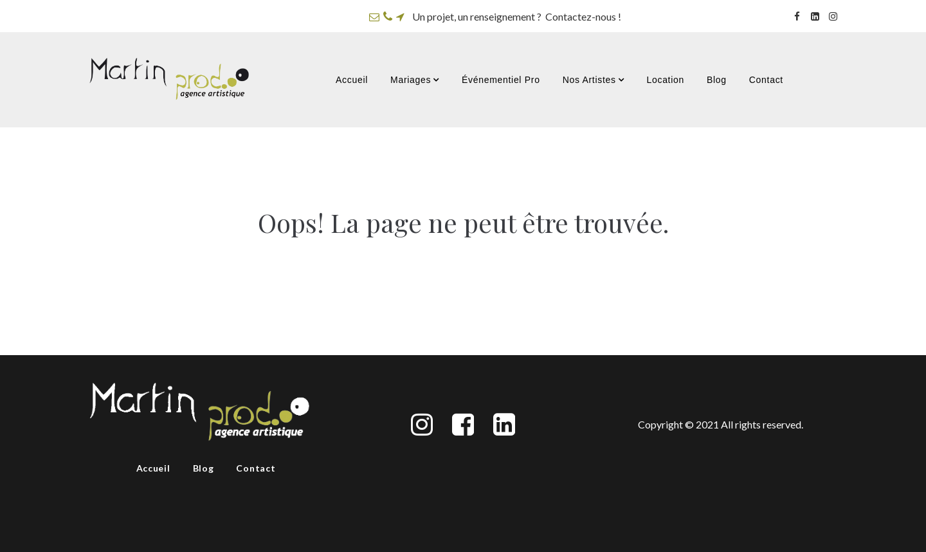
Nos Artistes (593, 79)
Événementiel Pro (501, 80)
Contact (766, 80)
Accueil (352, 80)
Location (665, 80)
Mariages (414, 79)
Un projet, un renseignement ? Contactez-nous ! (516, 16)
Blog (717, 80)
